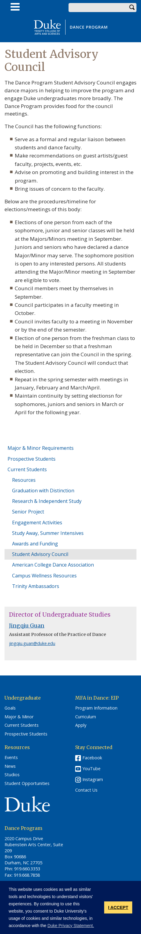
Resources (24, 480)
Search (131, 7)
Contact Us (86, 790)
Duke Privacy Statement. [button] (70, 925)
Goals (10, 708)
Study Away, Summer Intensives (48, 533)
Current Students (27, 469)
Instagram (92, 779)
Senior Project (28, 511)
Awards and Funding (35, 543)
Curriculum (85, 717)
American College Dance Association (53, 564)
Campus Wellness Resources (44, 575)
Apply (80, 725)
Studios (12, 774)
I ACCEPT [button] (118, 907)
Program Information (96, 708)
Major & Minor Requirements (41, 448)
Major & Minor (19, 717)
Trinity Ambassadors (35, 586)
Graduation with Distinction (43, 490)
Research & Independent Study (47, 501)
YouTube (91, 768)
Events (11, 757)
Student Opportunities (27, 783)
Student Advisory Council (40, 554)
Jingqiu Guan (26, 625)
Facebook (92, 758)
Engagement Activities (37, 522)
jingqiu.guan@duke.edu (32, 643)
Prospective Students (32, 459)
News (10, 766)
